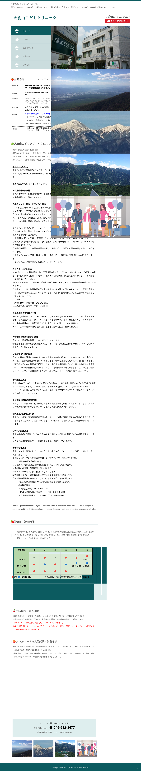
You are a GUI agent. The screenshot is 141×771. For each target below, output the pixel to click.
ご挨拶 (21, 39)
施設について (23, 48)
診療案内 (22, 56)
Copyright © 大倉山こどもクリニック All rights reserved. (70, 768)
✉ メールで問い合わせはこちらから (54, 723)
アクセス (22, 65)
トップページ (23, 31)
